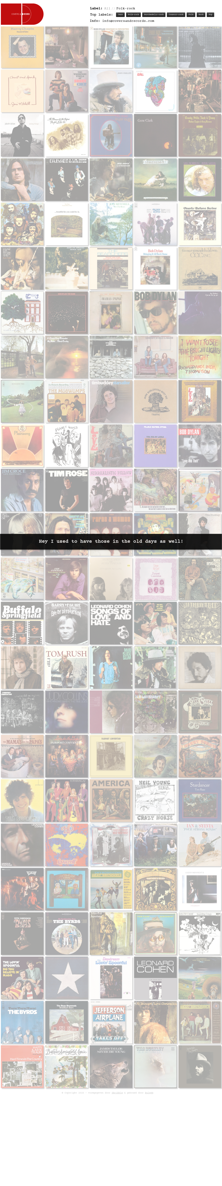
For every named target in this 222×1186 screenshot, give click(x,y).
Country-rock (176, 14)
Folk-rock (133, 14)
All (107, 8)
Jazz (120, 14)
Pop (210, 14)
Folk (191, 14)
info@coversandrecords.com (128, 21)
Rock (201, 14)
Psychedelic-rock (154, 14)
